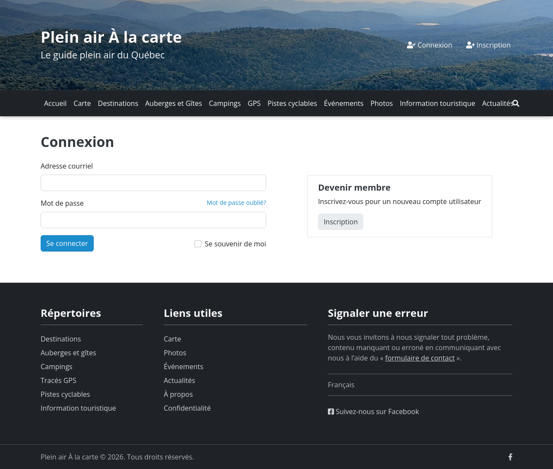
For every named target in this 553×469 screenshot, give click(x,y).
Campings (225, 103)
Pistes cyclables (292, 103)
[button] (515, 103)
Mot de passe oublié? (236, 202)
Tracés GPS (58, 380)
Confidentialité (187, 408)
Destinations (118, 103)
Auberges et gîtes (68, 352)
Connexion (429, 45)
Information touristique (437, 103)
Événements (344, 103)
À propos (178, 394)
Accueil (55, 103)
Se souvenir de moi (235, 244)
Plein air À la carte (111, 37)
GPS (254, 103)
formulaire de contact (420, 358)
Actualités (498, 103)
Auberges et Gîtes (173, 103)
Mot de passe (62, 203)
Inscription (488, 45)
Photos (381, 103)
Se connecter (67, 243)
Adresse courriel (67, 166)
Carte (82, 103)
